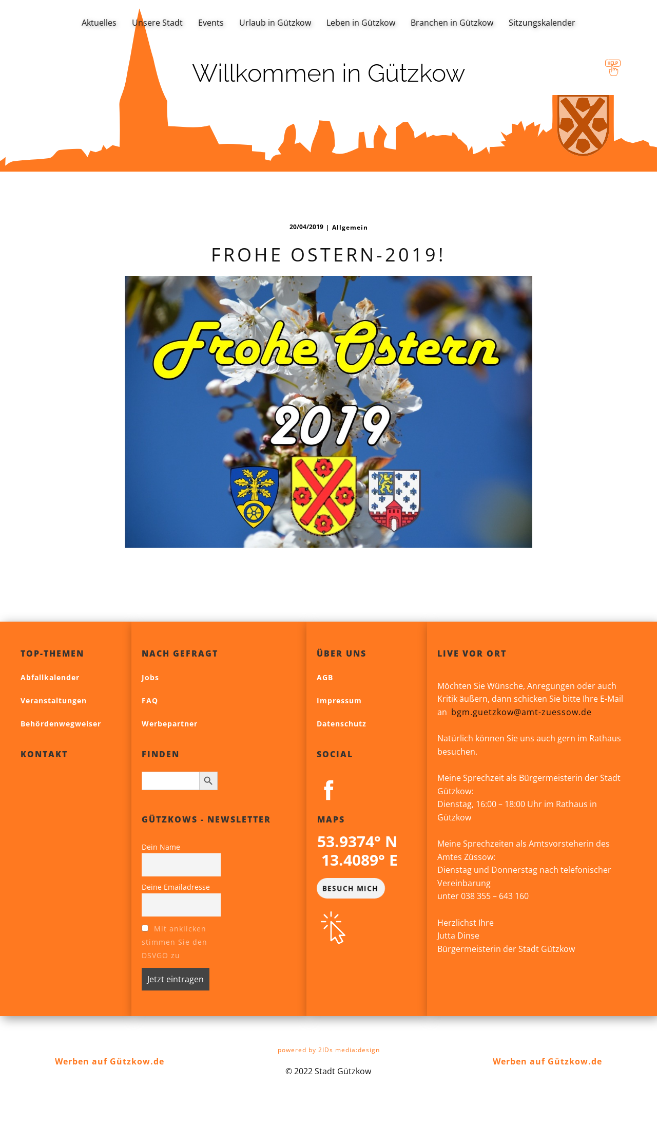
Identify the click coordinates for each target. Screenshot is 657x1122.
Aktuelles (99, 22)
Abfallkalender (50, 677)
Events (211, 22)
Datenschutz (341, 723)
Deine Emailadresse (176, 887)
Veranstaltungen (54, 700)
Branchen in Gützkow (452, 22)
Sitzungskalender (542, 22)
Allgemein (350, 227)
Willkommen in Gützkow (329, 73)
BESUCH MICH (350, 888)
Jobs (150, 677)
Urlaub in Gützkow (275, 22)
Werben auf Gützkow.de (109, 1061)
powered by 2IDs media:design (329, 1049)
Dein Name (161, 847)
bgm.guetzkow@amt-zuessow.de (521, 712)
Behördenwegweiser (61, 723)
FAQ (150, 700)
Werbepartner (170, 723)
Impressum (339, 700)
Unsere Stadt (157, 22)
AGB (325, 677)
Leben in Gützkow (360, 22)
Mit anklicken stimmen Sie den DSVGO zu (174, 942)
